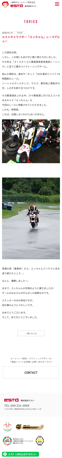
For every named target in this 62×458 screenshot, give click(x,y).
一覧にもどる (31, 333)
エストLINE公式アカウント (20, 454)
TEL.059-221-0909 (16, 405)
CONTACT (31, 372)
